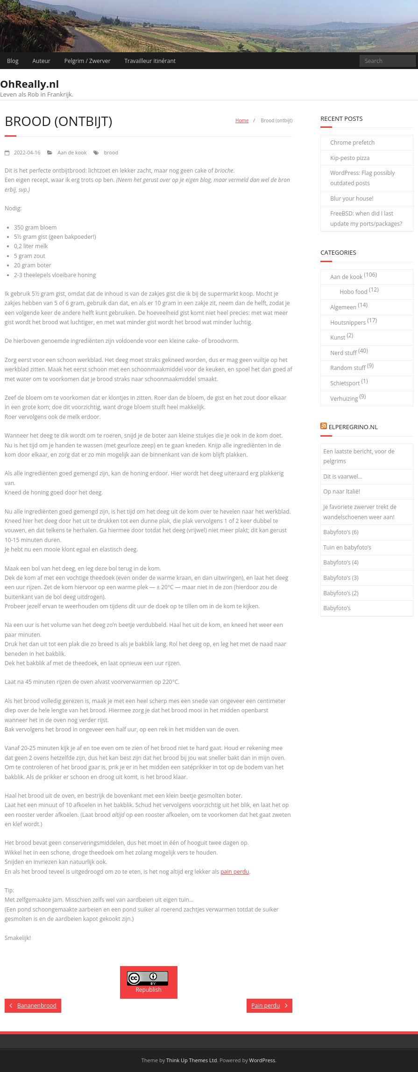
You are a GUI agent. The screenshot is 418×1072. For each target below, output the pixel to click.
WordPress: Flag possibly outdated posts (362, 178)
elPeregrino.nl (353, 427)
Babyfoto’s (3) (340, 578)
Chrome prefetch (352, 142)
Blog (13, 61)
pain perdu (234, 872)
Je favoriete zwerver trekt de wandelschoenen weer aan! (360, 512)
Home (241, 120)
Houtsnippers (348, 323)
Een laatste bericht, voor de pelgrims (359, 456)
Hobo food (354, 292)
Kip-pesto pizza (349, 158)
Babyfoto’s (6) (340, 532)
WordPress (262, 1060)
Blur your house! (351, 198)
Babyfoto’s (336, 608)
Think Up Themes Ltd (191, 1060)
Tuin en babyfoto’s (347, 547)
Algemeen (343, 307)
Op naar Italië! (341, 491)
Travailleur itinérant (150, 61)
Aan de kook (71, 152)
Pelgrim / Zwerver (87, 61)
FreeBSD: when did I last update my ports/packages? (366, 218)
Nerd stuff (343, 353)
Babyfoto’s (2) (340, 593)
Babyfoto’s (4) (340, 562)
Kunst (337, 337)
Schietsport (345, 383)
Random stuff (348, 368)
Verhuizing (344, 399)
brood (111, 152)
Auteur (41, 61)
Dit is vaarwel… (342, 476)
